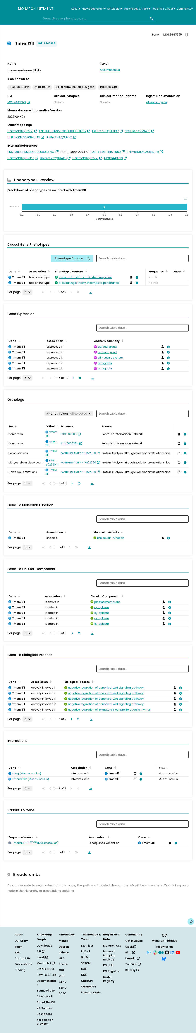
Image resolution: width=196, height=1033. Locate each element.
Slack (130, 947)
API (40, 951)
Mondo (63, 941)
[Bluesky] (164, 958)
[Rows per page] (27, 292)
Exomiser (87, 945)
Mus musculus (110, 70)
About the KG (46, 1002)
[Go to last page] (79, 378)
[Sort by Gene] (18, 271)
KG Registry (111, 971)
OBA (62, 970)
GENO (63, 982)
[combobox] (98, 18)
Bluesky (132, 970)
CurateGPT (88, 986)
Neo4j (42, 957)
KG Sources (44, 1008)
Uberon (64, 947)
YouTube (133, 964)
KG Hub (108, 965)
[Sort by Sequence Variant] (36, 837)
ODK (84, 975)
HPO (62, 958)
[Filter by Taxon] (68, 413)
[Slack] (155, 952)
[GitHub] (167, 952)
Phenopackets (91, 992)
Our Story (21, 941)
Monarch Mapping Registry (109, 955)
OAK (84, 969)
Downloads (44, 945)
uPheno (64, 952)
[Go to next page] (72, 378)
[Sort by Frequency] (166, 271)
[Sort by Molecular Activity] (121, 532)
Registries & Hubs (163, 8)
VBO (62, 976)
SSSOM (86, 963)
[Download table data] (90, 292)
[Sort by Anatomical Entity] (122, 340)
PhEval (85, 951)
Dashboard (44, 1014)
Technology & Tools (137, 8)
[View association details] (136, 277)
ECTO (62, 993)
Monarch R (46, 963)
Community (185, 8)
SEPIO (63, 988)
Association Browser (45, 1022)
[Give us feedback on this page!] (191, 921)
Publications (23, 964)
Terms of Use (46, 990)
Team (18, 947)
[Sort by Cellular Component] (122, 596)
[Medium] (161, 952)
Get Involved (134, 941)
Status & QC (45, 969)
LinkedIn (132, 958)
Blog (130, 952)
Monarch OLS (112, 945)
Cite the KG (45, 996)
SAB (17, 952)
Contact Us (22, 958)
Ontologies (114, 8)
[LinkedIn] (172, 952)
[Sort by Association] (48, 271)
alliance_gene (156, 102)
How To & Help (46, 975)
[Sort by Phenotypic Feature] (85, 271)
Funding (20, 970)
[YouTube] (178, 952)
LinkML (85, 957)
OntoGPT (87, 981)
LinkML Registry (108, 979)
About (75, 8)
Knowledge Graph (94, 8)
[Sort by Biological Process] (92, 681)
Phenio (63, 964)
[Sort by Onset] (183, 271)
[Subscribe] (149, 952)
